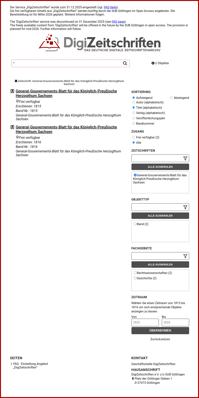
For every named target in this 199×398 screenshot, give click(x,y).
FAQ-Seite (110, 7)
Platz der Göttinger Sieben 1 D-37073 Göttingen (153, 381)
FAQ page (118, 21)
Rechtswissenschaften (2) (153, 273)
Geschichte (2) (145, 278)
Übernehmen (160, 330)
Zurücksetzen (160, 339)
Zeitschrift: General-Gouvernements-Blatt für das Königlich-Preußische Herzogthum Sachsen (69, 83)
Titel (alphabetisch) (147, 107)
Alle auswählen (160, 166)
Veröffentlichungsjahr (148, 118)
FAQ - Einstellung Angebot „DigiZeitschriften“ (30, 365)
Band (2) (141, 224)
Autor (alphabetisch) (148, 102)
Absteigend (179, 98)
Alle (136, 142)
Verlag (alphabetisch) (148, 113)
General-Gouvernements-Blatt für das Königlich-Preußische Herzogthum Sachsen (160, 178)
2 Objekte (160, 63)
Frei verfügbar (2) (145, 137)
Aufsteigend (142, 98)
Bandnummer (143, 123)
